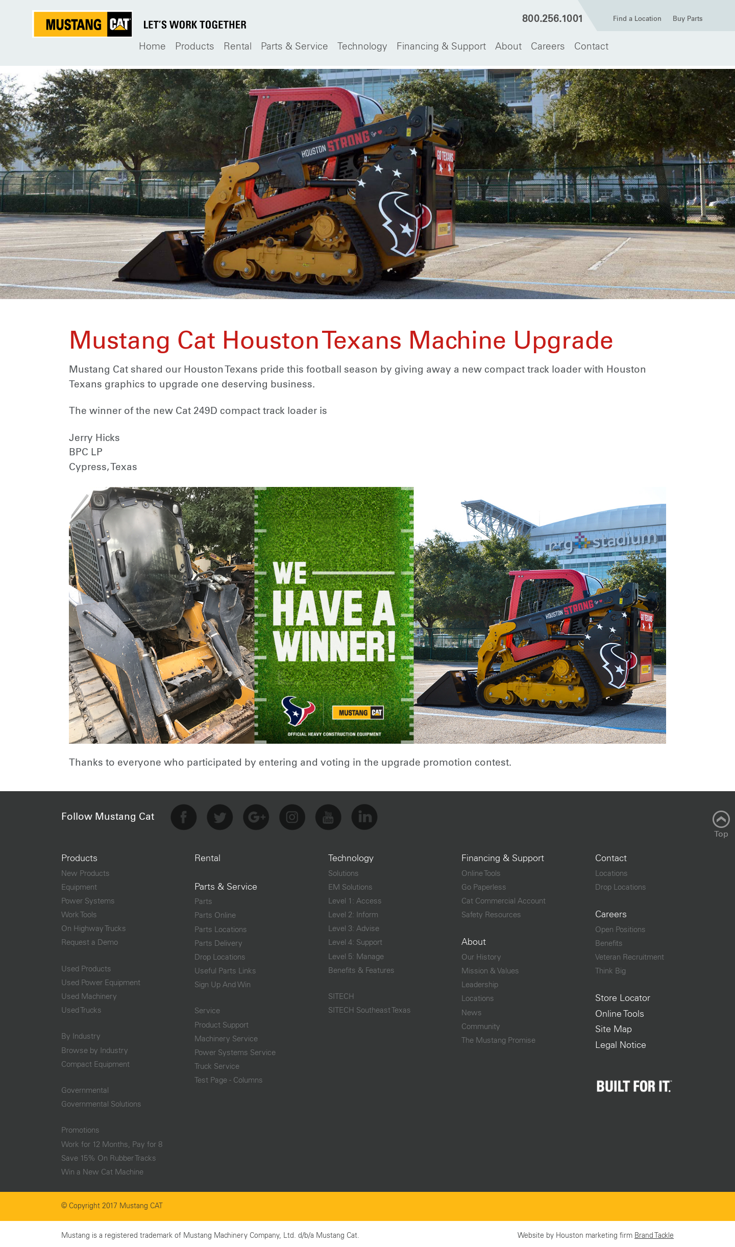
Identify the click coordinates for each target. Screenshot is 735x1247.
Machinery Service (226, 1036)
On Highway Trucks (93, 926)
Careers (548, 47)
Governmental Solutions (101, 1101)
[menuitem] (152, 47)
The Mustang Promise (498, 1037)
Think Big (610, 968)
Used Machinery (89, 993)
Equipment (79, 884)
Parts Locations (220, 927)
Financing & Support (441, 47)
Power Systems (88, 898)
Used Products (86, 966)
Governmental (85, 1087)
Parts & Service (294, 47)
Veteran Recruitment (629, 954)
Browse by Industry (94, 1048)
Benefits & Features (361, 967)
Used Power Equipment (100, 980)
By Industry (81, 1033)
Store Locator (622, 995)
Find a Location (637, 19)
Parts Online (215, 912)
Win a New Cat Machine (102, 1169)
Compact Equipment (95, 1061)
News (471, 1010)
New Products (85, 870)
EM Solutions (350, 884)
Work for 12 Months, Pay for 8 (111, 1141)
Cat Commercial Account (503, 898)
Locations (477, 995)
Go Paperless (483, 884)
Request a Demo (89, 940)
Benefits (609, 940)
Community (480, 1024)
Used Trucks (81, 1007)
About (508, 47)
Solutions (343, 870)
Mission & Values (490, 968)
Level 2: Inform (353, 912)
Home (152, 47)
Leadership (479, 982)
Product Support (221, 1022)
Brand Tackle (654, 1232)
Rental (238, 47)
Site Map (613, 1026)
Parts (203, 898)
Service (207, 1008)
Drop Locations (220, 954)
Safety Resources (491, 912)
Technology (362, 47)
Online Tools (481, 870)
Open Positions (620, 927)
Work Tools (79, 912)
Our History (481, 954)
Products (194, 47)
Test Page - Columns (228, 1077)
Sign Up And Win (222, 982)
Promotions (80, 1127)
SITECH (341, 993)
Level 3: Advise (353, 926)
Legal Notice (620, 1042)
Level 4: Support (355, 940)
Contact (591, 47)
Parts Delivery (218, 940)
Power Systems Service (235, 1050)
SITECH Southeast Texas (369, 1007)
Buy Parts (688, 19)
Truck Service (216, 1063)
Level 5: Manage (356, 954)
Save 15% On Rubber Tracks (108, 1155)
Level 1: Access (355, 898)
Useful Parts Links (225, 968)
